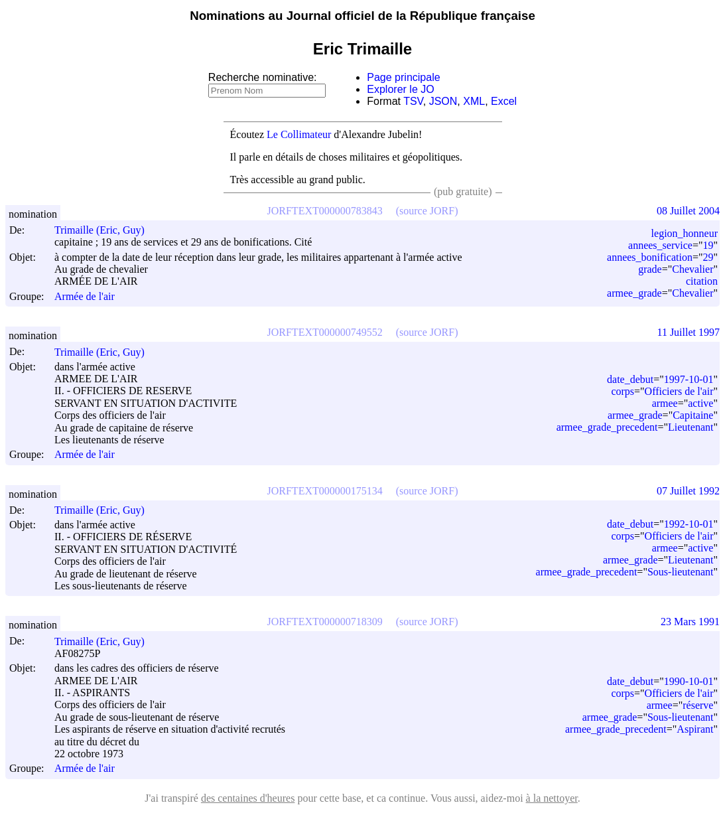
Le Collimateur (299, 134)
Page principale (403, 77)
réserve (698, 705)
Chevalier (692, 269)
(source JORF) (427, 210)
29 (707, 257)
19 (707, 245)
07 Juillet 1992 (688, 490)
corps (622, 391)
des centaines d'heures (248, 798)
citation (702, 281)
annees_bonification (649, 257)
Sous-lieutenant (680, 571)
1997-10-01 (689, 379)
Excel (504, 101)
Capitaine (693, 415)
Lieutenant (690, 427)
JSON (443, 101)
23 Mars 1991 (690, 621)
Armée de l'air (84, 296)
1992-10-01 (689, 524)
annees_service (660, 245)
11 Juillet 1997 (688, 332)
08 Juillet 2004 (688, 210)
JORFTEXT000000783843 (325, 210)
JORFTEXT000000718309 (325, 621)
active (700, 403)
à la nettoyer (552, 798)
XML (474, 101)
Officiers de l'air (679, 391)
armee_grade (634, 293)
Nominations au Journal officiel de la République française (362, 16)
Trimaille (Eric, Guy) (105, 230)
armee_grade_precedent (607, 427)
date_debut (630, 379)
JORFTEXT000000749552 (325, 332)
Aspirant (695, 729)
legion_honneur (684, 233)
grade (650, 269)
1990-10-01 (689, 681)
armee (665, 403)
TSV (413, 101)
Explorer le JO (400, 89)
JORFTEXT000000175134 (325, 490)
